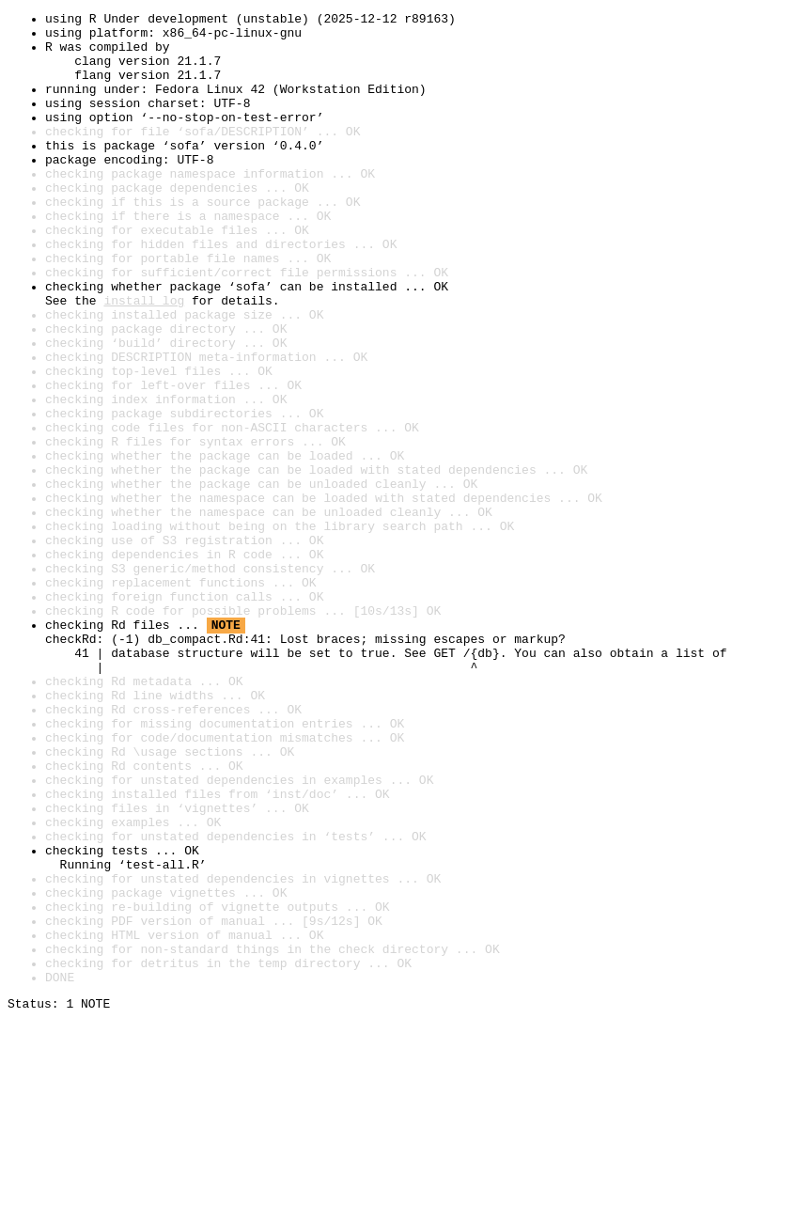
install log (143, 359)
